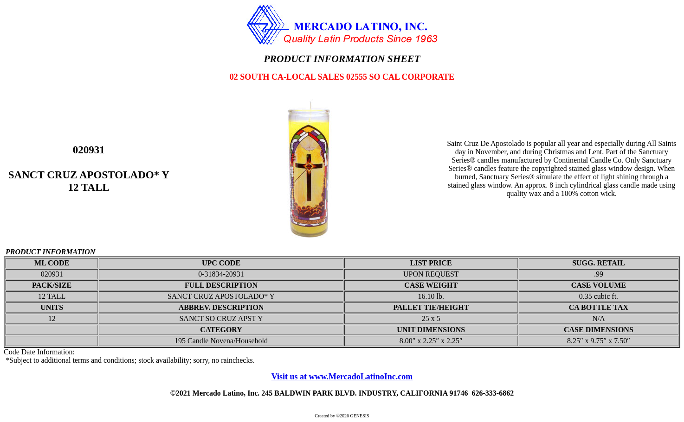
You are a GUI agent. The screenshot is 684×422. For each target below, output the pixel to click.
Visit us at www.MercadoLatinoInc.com (342, 376)
